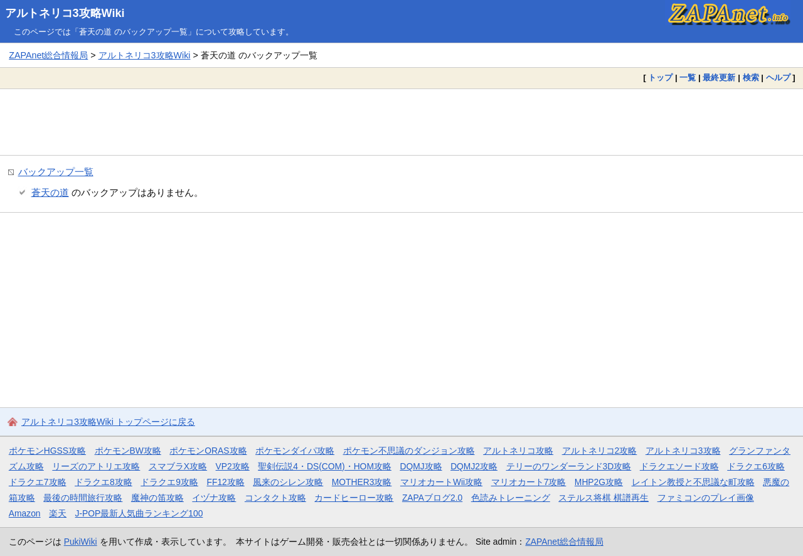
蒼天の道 (50, 192)
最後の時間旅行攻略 (82, 498)
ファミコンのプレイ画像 (705, 498)
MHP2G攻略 (599, 482)
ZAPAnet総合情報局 (48, 55)
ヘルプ (778, 77)
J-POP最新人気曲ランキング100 (139, 513)
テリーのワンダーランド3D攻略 (569, 466)
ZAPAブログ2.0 (432, 498)
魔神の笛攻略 (157, 498)
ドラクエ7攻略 (37, 482)
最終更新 (719, 77)
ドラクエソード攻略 (679, 466)
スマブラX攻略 (178, 466)
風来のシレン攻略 (288, 482)
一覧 (687, 77)
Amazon (25, 513)
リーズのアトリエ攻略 (96, 466)
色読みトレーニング (510, 498)
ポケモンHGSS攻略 (47, 451)
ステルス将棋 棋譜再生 (603, 498)
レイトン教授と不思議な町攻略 (693, 482)
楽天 (57, 513)
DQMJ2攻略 (473, 466)
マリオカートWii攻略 (441, 482)
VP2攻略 (233, 466)
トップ (660, 77)
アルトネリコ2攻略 (599, 451)
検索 (751, 77)
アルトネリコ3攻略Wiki (65, 13)
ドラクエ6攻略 (756, 466)
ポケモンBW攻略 (128, 451)
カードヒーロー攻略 (353, 498)
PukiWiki (80, 542)
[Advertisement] (401, 122)
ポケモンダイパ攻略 (294, 451)
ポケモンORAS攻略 (208, 451)
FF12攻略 (225, 482)
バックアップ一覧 (55, 171)
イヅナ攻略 (214, 498)
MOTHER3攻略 (362, 482)
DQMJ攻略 (421, 466)
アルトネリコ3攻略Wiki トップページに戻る (108, 422)
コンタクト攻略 (275, 498)
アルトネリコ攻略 (518, 451)
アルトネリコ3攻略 (683, 451)
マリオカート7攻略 (528, 482)
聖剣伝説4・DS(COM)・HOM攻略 (324, 466)
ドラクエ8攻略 (103, 482)
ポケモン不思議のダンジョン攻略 (409, 451)
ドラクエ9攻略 (169, 482)
